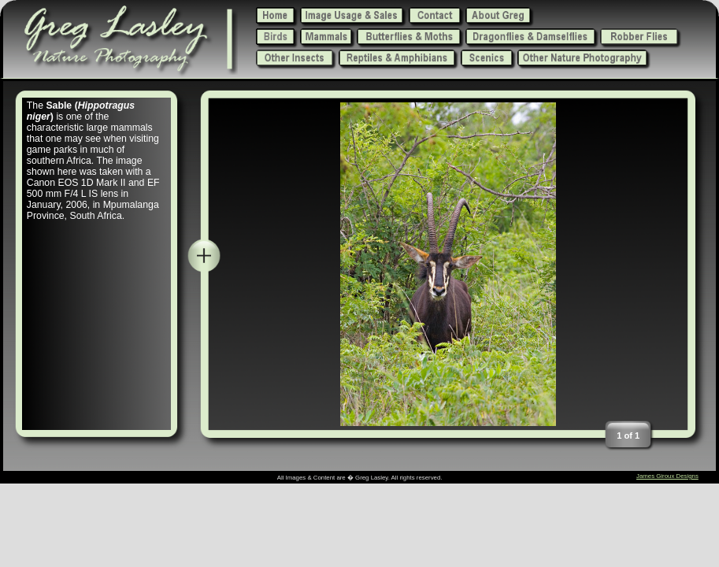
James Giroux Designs (667, 476)
